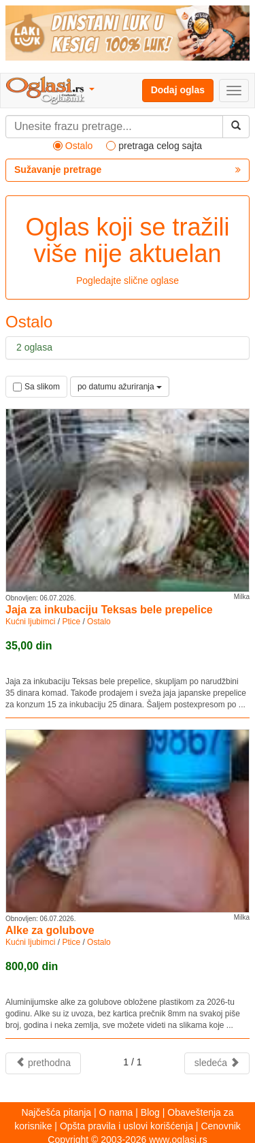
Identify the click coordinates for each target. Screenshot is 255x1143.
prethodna (43, 1062)
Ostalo (99, 621)
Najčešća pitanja (56, 1112)
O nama (116, 1112)
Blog (150, 1112)
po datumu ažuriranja (120, 386)
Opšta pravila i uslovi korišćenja (126, 1126)
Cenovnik (220, 1126)
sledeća (216, 1062)
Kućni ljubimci (30, 621)
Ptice (71, 621)
